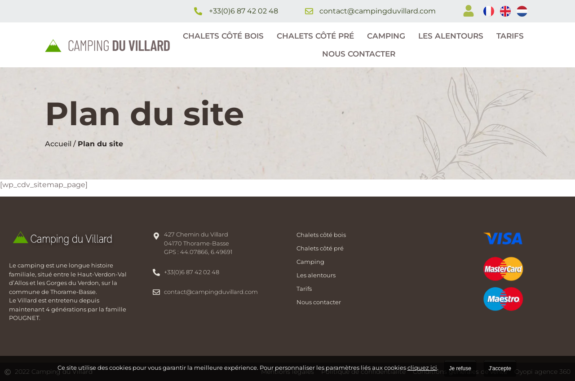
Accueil (58, 144)
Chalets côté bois (223, 35)
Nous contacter (358, 53)
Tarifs (510, 35)
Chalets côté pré (315, 35)
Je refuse (460, 368)
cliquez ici (422, 367)
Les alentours (450, 35)
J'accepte (500, 368)
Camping (386, 35)
